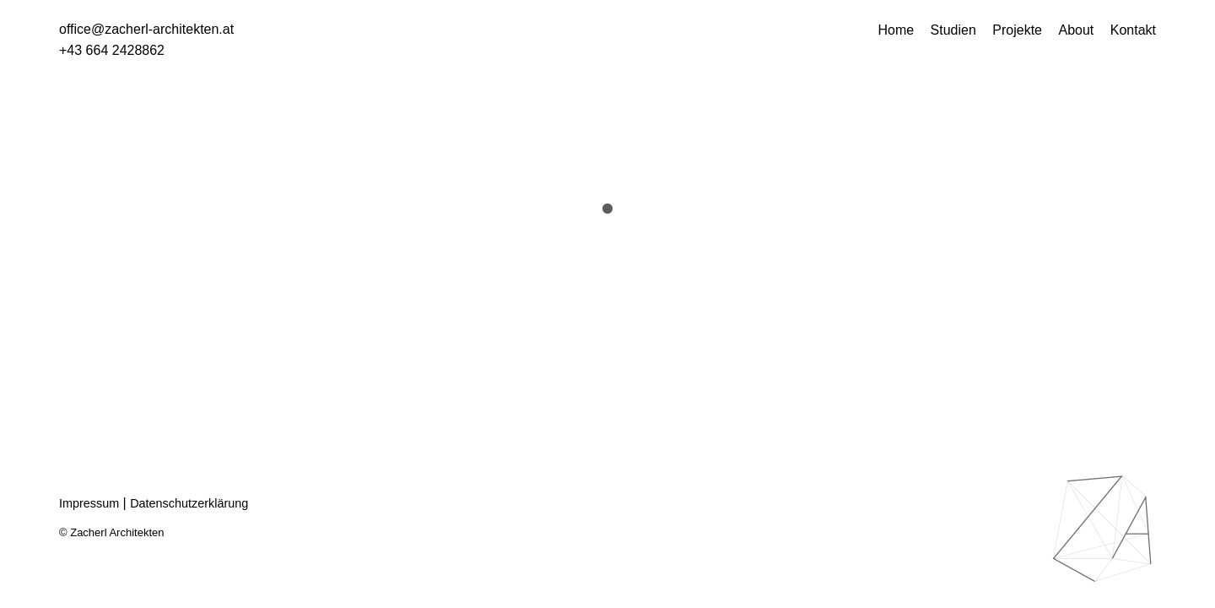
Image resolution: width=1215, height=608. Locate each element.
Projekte (1017, 30)
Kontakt (1133, 30)
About (1076, 30)
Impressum (89, 503)
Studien (953, 30)
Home (896, 30)
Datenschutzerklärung (189, 503)
